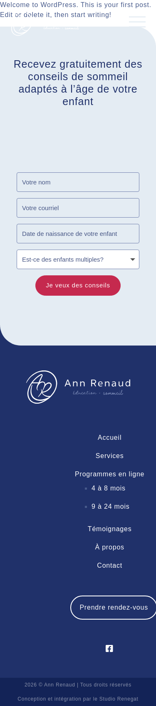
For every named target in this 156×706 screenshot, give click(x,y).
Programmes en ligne (109, 474)
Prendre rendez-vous (113, 607)
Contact (109, 565)
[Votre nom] (78, 182)
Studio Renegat (119, 699)
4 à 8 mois (109, 488)
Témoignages (110, 528)
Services (110, 455)
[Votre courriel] (78, 208)
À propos (109, 547)
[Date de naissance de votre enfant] (78, 233)
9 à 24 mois (111, 506)
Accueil (109, 437)
